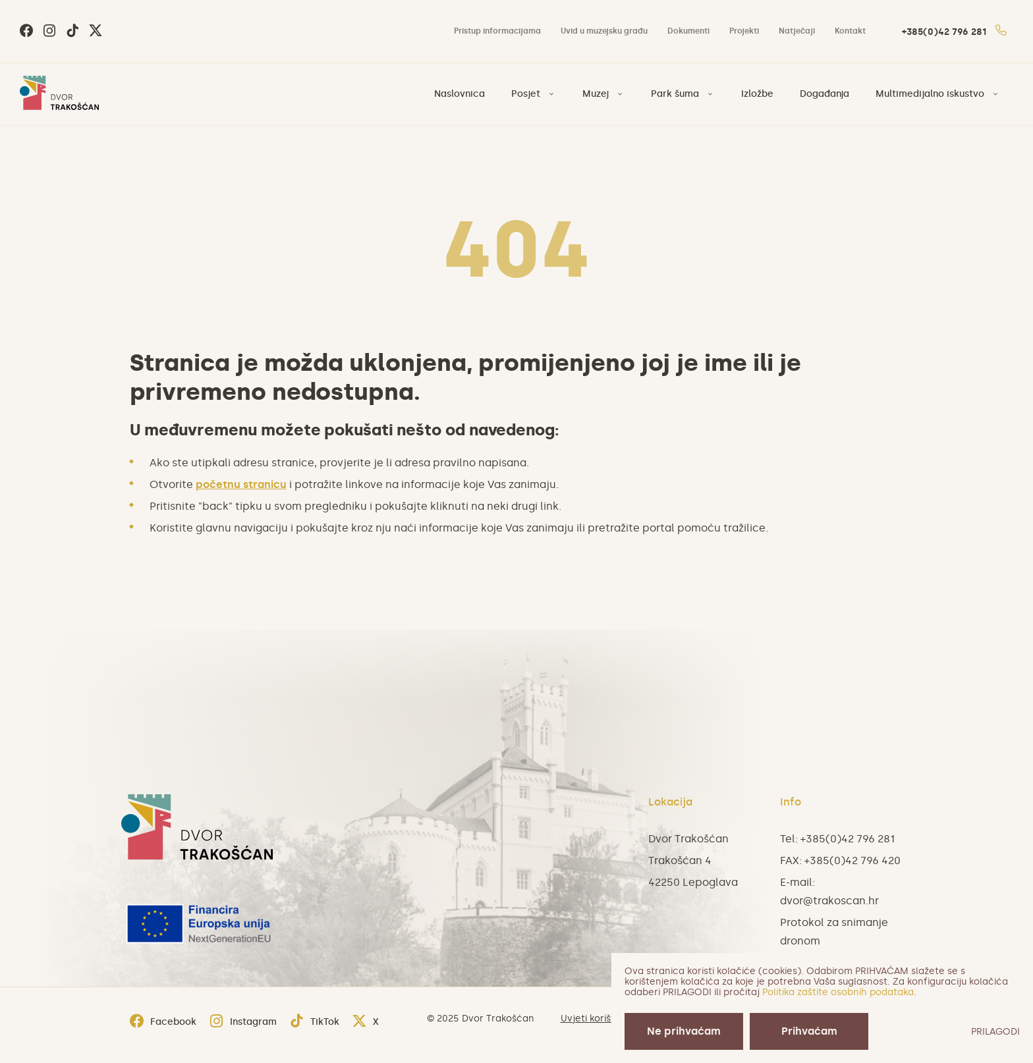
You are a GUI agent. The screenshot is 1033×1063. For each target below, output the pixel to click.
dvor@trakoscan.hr (829, 900)
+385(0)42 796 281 (954, 32)
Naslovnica (459, 93)
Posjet (525, 93)
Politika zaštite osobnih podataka (838, 992)
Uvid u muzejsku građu (604, 31)
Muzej (595, 93)
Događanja (824, 93)
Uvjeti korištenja (597, 1018)
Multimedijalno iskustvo (930, 93)
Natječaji (797, 31)
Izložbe (757, 93)
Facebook (163, 1022)
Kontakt (850, 31)
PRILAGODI (995, 1031)
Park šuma (675, 93)
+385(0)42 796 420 (852, 860)
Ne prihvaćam (684, 1031)
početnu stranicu (241, 484)
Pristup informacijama (497, 31)
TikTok (314, 1022)
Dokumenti (688, 31)
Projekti (744, 31)
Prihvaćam (809, 1031)
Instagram (243, 1022)
